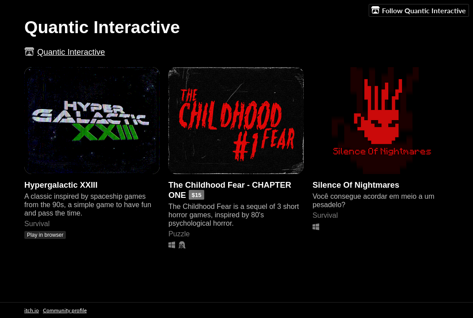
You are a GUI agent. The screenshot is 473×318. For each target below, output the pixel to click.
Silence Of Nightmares (356, 184)
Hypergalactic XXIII (61, 184)
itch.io (31, 310)
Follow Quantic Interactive (418, 10)
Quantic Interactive (71, 52)
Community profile (65, 310)
